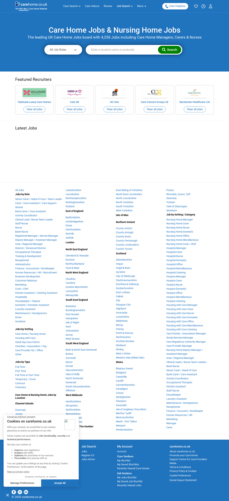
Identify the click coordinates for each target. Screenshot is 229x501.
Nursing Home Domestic (179, 231)
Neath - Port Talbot (126, 421)
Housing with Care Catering (181, 329)
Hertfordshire (73, 229)
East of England (74, 211)
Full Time (20, 366)
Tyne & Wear (72, 267)
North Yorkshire (124, 202)
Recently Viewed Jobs (129, 485)
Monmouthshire (125, 417)
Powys (170, 190)
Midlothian (122, 320)
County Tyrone (124, 248)
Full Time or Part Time (27, 375)
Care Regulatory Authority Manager (186, 341)
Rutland (70, 206)
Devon (69, 362)
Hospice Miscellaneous (179, 297)
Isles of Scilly (73, 374)
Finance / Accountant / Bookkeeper (34, 268)
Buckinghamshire (75, 310)
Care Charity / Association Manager (186, 333)
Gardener (20, 321)
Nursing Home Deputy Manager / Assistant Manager (184, 352)
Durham (70, 259)
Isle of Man (122, 215)
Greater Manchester (77, 287)
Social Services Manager (179, 337)
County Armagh (124, 232)
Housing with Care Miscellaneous (184, 325)
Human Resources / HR (179, 415)
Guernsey (20, 409)
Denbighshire (123, 397)
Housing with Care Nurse (180, 313)
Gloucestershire (74, 370)
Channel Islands (24, 403)
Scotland (121, 253)
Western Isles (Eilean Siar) (130, 357)
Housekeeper (173, 394)
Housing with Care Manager (181, 305)
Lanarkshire (122, 316)
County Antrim (124, 228)
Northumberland (75, 263)
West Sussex (73, 338)
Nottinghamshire (75, 202)
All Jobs (19, 190)
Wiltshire (70, 390)
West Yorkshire (124, 210)
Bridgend (121, 372)
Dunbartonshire (124, 288)
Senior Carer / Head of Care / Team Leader (38, 199)
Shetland (121, 345)
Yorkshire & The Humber (79, 426)
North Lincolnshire (126, 198)
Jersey (19, 414)
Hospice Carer (174, 280)
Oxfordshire (72, 330)
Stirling (120, 349)
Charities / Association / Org (31, 346)
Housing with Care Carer (179, 309)
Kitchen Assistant (176, 386)
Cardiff (120, 380)
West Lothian (123, 353)
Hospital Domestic (176, 260)
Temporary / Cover (25, 379)
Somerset (71, 382)
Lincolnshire (72, 194)
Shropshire (72, 405)
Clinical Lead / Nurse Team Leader (34, 219)
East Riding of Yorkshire (129, 190)
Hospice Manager (176, 276)
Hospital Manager (176, 248)
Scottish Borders (125, 341)
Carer (169, 427)
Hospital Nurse (174, 256)
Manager (171, 423)
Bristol (69, 353)
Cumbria (70, 282)
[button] (72, 6)
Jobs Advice (88, 459)
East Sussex (72, 314)
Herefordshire (73, 401)
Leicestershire (73, 190)
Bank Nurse (21, 231)
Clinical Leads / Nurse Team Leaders (186, 362)
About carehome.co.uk (182, 451)
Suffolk (70, 237)
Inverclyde (121, 312)
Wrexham (171, 210)
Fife (118, 300)
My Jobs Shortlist (127, 477)
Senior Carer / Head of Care (181, 370)
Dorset (69, 366)
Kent (68, 326)
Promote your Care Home (184, 455)
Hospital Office (174, 264)
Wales (119, 362)
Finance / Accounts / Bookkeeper (184, 411)
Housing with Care (25, 338)
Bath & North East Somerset (81, 349)
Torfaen (170, 202)
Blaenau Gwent (124, 368)
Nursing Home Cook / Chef (181, 244)
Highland (121, 308)
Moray (119, 325)
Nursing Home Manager (179, 219)
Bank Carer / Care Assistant (30, 211)
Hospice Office (174, 292)
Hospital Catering (176, 272)
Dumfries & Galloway (127, 284)
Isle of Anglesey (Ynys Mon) (131, 409)
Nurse (18, 227)
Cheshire (70, 279)
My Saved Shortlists (128, 464)
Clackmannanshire (126, 280)
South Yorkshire (124, 206)
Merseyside (72, 295)
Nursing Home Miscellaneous (182, 239)
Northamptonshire (76, 198)
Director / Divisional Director (30, 248)
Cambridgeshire (74, 221)
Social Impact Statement (183, 480)
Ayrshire (120, 272)
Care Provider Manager (179, 345)
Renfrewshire (123, 337)
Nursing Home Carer (177, 223)
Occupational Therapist (28, 252)
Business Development (27, 276)
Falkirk (119, 296)
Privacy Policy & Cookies (183, 471)
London (70, 242)
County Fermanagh (126, 240)
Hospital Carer (174, 252)
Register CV (87, 455)
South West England (77, 343)
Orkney (120, 329)
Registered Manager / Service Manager (36, 235)
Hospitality (21, 297)
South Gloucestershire (78, 386)
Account (121, 451)
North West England (77, 272)
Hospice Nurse (174, 284)
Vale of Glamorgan (176, 206)
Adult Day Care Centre (27, 342)
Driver (18, 317)
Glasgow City (123, 304)
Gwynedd (121, 405)
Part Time (20, 371)
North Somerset (74, 378)
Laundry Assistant (25, 309)
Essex (69, 225)
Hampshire (72, 318)
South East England (77, 299)
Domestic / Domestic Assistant (32, 305)
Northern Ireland (125, 222)
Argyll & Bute (123, 267)
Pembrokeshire (124, 429)
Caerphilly (121, 376)
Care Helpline (175, 6)
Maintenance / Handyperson (31, 313)
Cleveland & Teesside (77, 255)
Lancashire (72, 291)
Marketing (20, 284)
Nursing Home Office (177, 235)
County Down (123, 236)
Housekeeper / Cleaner (27, 301)
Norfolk (70, 233)
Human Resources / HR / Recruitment (36, 272)
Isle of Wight (72, 322)
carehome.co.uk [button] (180, 446)
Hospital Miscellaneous (179, 268)
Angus (119, 263)
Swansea (171, 198)
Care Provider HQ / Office (29, 350)
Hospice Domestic (176, 288)
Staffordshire (73, 409)
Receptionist (22, 260)
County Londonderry (127, 244)
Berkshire (71, 306)
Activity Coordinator (26, 215)
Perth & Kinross (124, 333)
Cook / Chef (21, 288)
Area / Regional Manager (29, 244)
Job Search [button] (88, 446)
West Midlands (74, 395)
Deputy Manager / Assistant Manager (36, 239)
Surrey (69, 334)
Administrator (23, 264)
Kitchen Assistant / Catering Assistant (36, 292)
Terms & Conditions (180, 467)
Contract (20, 383)
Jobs (84, 451)
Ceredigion (122, 388)
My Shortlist (123, 460)
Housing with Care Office (180, 321)
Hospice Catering (175, 301)
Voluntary (20, 387)
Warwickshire (73, 413)
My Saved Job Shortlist (130, 481)
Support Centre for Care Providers (188, 459)
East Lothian (123, 292)
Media (173, 463)
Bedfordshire (73, 217)
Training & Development (28, 256)
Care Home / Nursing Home (30, 333)
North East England (76, 249)
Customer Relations (26, 280)
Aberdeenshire (124, 259)
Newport (121, 425)
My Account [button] (124, 446)
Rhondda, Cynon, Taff (178, 194)
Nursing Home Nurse (177, 227)
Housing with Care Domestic (182, 317)
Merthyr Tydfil (123, 413)
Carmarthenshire (125, 384)
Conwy (120, 392)
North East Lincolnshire (129, 194)
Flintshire (121, 401)
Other (18, 354)
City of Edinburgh (125, 276)
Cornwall (70, 358)
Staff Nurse (21, 223)
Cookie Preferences (180, 475)
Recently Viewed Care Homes (133, 468)
